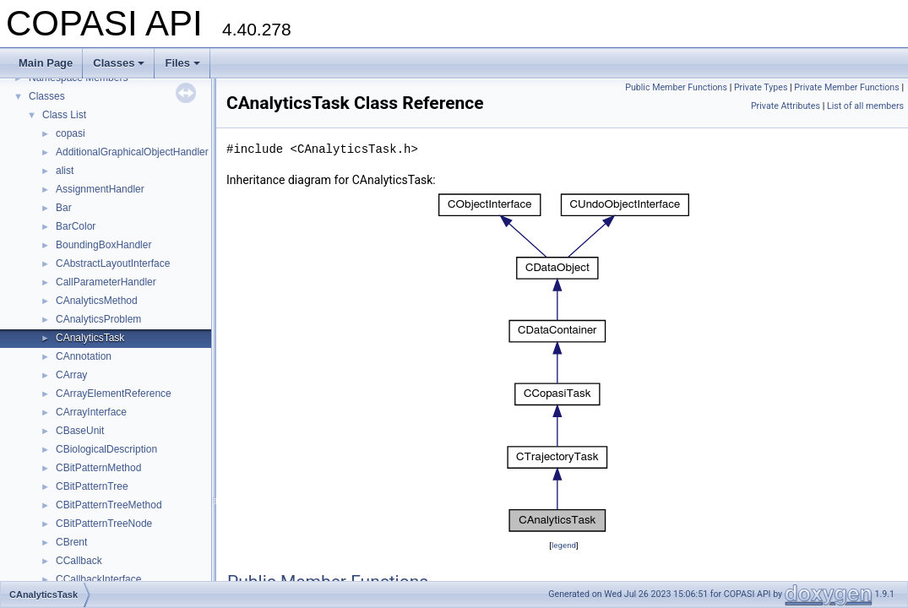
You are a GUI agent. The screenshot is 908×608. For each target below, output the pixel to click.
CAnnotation (83, 356)
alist (64, 170)
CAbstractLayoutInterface (113, 263)
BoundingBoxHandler (103, 245)
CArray (71, 375)
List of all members (865, 105)
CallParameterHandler (106, 282)
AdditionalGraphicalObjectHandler (132, 152)
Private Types (761, 87)
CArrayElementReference (113, 393)
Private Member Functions (846, 87)
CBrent (71, 542)
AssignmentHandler (100, 189)
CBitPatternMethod (98, 468)
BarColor (75, 226)
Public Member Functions (676, 87)
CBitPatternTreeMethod (109, 505)
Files (182, 63)
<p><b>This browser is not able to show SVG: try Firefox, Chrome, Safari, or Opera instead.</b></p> (563, 362)
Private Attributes (785, 105)
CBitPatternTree (92, 486)
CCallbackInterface (98, 579)
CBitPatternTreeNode (104, 523)
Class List (64, 115)
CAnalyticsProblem (98, 319)
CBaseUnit (80, 431)
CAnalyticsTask (90, 338)
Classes (118, 63)
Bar (64, 208)
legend (564, 545)
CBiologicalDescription (106, 449)
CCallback (79, 561)
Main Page (46, 63)
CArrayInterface (91, 412)
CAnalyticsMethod (97, 301)
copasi (70, 133)
